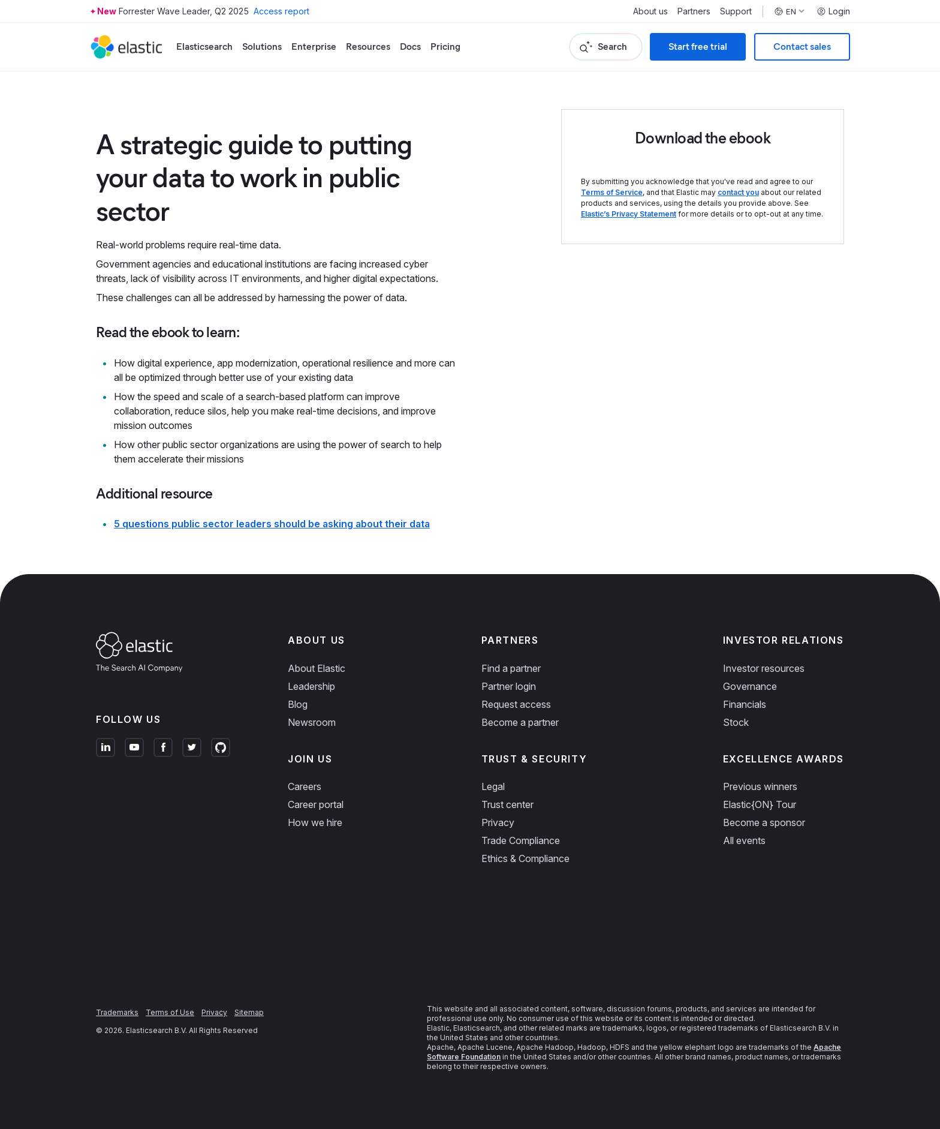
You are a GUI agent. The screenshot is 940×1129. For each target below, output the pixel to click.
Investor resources (764, 668)
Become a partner (520, 722)
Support (736, 11)
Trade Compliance (520, 840)
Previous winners (760, 786)
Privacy (497, 822)
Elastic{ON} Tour (759, 804)
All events (744, 840)
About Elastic (316, 668)
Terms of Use (170, 1012)
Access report (281, 11)
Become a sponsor (764, 822)
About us (650, 11)
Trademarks (117, 1012)
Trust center (507, 804)
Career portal (316, 804)
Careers (304, 786)
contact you (738, 192)
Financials (744, 704)
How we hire (315, 822)
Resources (368, 46)
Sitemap (249, 1012)
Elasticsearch (204, 46)
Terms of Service (612, 192)
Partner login (508, 686)
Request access (516, 704)
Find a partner (511, 668)
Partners (693, 11)
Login (833, 11)
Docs (410, 46)
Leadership (311, 686)
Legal (493, 786)
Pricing (445, 46)
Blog (298, 704)
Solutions (262, 46)
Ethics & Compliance (525, 858)
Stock (736, 722)
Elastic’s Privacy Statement (628, 213)
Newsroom (312, 722)
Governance (750, 686)
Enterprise (313, 46)
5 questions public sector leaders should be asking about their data (272, 524)
